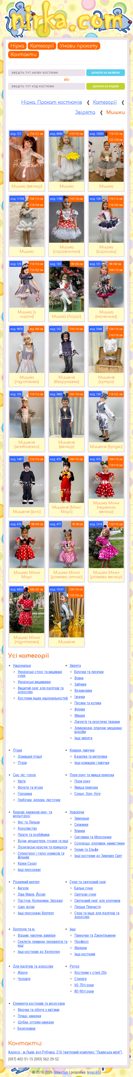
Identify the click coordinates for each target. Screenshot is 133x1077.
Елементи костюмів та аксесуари (39, 1003)
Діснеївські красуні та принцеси (42, 847)
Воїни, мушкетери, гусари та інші (43, 841)
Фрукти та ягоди (30, 787)
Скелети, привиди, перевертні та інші (42, 943)
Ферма (79, 709)
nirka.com (61, 1072)
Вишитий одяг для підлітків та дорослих (41, 690)
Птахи (17, 750)
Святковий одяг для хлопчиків (97, 900)
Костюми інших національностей (43, 698)
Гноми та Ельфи (86, 849)
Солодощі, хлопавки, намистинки (99, 843)
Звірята (85, 112)
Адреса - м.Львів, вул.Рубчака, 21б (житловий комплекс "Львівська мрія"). (65, 1052)
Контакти (24, 54)
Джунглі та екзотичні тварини (97, 721)
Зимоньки (81, 818)
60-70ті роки (84, 985)
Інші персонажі (29, 869)
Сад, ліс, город (24, 775)
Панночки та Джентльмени (95, 935)
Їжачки (79, 696)
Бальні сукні (83, 888)
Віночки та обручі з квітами (38, 1009)
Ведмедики (83, 690)
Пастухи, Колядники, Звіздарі (40, 900)
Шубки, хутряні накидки (36, 1022)
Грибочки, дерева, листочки (39, 800)
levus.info (94, 1072)
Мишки (79, 715)
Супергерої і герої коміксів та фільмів (41, 855)
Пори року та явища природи (92, 775)
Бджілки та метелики (90, 756)
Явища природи (86, 787)
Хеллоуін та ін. (24, 929)
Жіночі (23, 972)
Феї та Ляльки (29, 822)
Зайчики (80, 684)
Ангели (23, 888)
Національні (22, 665)
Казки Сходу (27, 863)
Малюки (80, 948)
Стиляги (80, 979)
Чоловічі (24, 979)
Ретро (74, 966)
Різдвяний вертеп (26, 882)
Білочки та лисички (89, 672)
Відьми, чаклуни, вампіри (36, 935)
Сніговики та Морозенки (92, 837)
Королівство (27, 828)
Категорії (42, 45)
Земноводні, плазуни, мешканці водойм (98, 730)
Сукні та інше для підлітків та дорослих (96, 915)
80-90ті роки (84, 991)
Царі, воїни (26, 907)
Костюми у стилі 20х (90, 972)
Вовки (78, 678)
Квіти (22, 781)
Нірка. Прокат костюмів (51, 102)
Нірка (17, 45)
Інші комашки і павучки (91, 762)
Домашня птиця (30, 756)
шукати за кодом (105, 86)
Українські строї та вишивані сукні (40, 674)
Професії (81, 941)
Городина (25, 793)
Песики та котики (87, 703)
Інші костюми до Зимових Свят (98, 855)
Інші (73, 929)
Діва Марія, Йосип (31, 894)
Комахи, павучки (82, 750)
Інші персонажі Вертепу (36, 913)
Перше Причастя (87, 907)
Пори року (82, 781)
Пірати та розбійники (34, 834)
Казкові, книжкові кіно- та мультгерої (32, 814)
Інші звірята (83, 738)
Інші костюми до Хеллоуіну (39, 951)
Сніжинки (81, 824)
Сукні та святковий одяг (88, 882)
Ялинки (79, 831)
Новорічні (77, 812)
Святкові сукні (85, 894)
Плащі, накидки (29, 1016)
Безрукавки (26, 1028)
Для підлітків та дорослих (33, 966)
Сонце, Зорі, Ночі (87, 793)
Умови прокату (79, 45)
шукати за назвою (106, 72)
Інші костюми (84, 954)
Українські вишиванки (34, 682)
